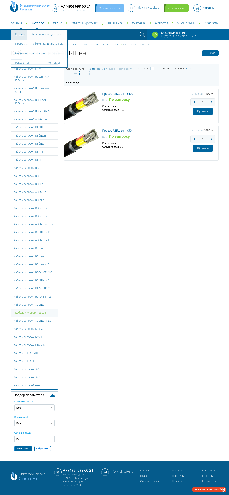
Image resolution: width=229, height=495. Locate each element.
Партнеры (139, 23)
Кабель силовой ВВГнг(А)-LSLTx (34, 111)
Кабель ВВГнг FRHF (26, 353)
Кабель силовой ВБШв (28, 248)
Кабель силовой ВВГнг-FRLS (32, 288)
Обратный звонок (109, 8)
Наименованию (96, 68)
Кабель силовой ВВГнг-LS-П (31, 208)
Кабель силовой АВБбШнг (30, 119)
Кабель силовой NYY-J (28, 337)
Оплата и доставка (85, 23)
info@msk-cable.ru (121, 471)
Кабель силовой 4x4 (27, 385)
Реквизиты (115, 23)
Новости (161, 23)
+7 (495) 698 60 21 (78, 470)
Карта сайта (209, 481)
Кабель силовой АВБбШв (30, 192)
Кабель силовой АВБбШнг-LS (32, 240)
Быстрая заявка (176, 8)
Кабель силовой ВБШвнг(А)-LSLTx (31, 89)
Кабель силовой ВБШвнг (29, 256)
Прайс (57, 23)
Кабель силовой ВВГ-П (28, 151)
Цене (112, 68)
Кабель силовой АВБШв (29, 304)
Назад (210, 52)
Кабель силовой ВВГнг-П (30, 159)
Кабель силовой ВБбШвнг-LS (32, 232)
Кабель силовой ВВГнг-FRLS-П (33, 272)
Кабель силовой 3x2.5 (28, 377)
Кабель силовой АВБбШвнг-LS (33, 224)
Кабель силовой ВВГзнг (29, 200)
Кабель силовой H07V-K (29, 345)
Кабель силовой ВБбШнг (30, 127)
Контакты (211, 23)
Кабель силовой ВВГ (27, 176)
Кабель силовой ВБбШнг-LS (31, 280)
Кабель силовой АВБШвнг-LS (32, 320)
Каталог (37, 23)
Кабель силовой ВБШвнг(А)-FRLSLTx (31, 78)
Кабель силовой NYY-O (28, 328)
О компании (186, 23)
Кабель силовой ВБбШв (29, 143)
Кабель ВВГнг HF (24, 361)
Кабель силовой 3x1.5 (28, 369)
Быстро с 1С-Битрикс (207, 489)
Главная (16, 23)
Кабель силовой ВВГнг (28, 184)
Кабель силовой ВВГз (27, 167)
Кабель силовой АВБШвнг (32, 312)
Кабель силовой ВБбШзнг (30, 135)
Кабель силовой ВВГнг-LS (30, 216)
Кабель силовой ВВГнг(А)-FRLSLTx (30, 101)
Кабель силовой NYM (27, 68)
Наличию (124, 68)
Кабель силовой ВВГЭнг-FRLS (32, 296)
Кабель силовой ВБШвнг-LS (31, 264)
